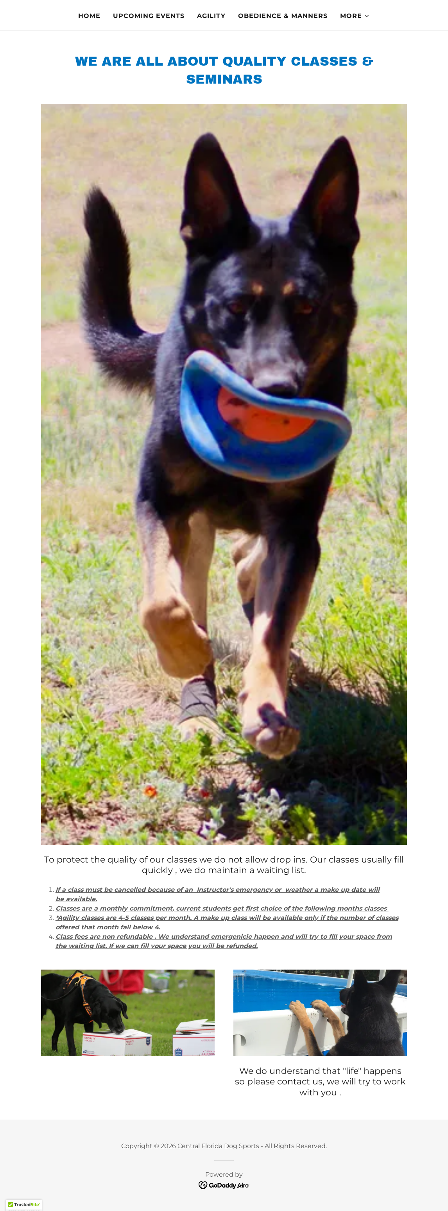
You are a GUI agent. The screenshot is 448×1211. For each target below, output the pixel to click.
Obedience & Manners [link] (283, 16)
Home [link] (89, 16)
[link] (224, 1184)
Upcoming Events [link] (149, 16)
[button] (355, 16)
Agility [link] (211, 16)
